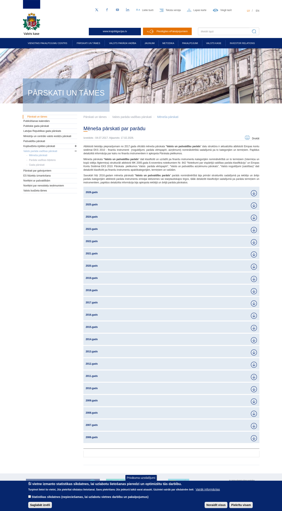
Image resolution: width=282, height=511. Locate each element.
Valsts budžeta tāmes (35, 190)
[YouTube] (117, 10)
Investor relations (242, 43)
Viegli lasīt (226, 10)
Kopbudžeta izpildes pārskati (39, 146)
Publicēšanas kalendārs (36, 121)
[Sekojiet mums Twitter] (97, 10)
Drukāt (255, 138)
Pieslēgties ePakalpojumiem (172, 31)
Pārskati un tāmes (88, 43)
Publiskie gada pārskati (36, 126)
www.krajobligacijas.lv (115, 31)
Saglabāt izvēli (40, 505)
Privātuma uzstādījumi (141, 477)
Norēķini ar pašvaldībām (36, 180)
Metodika (168, 43)
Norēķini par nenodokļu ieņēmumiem (43, 185)
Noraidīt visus (216, 505)
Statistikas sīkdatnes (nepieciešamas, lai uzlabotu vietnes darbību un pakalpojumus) (90, 497)
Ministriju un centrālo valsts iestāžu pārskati (47, 136)
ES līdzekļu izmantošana (37, 175)
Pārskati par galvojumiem (37, 170)
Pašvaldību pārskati (34, 141)
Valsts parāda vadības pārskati (131, 117)
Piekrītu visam (241, 505)
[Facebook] (107, 10)
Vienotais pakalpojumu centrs (47, 43)
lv (248, 10)
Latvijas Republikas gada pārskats (42, 131)
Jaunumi (150, 43)
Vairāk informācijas (208, 489)
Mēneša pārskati (167, 117)
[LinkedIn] (128, 10)
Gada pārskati (37, 164)
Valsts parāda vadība (122, 43)
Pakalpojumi (190, 43)
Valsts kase (213, 43)
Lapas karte (199, 10)
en (257, 10)
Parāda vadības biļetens (42, 160)
